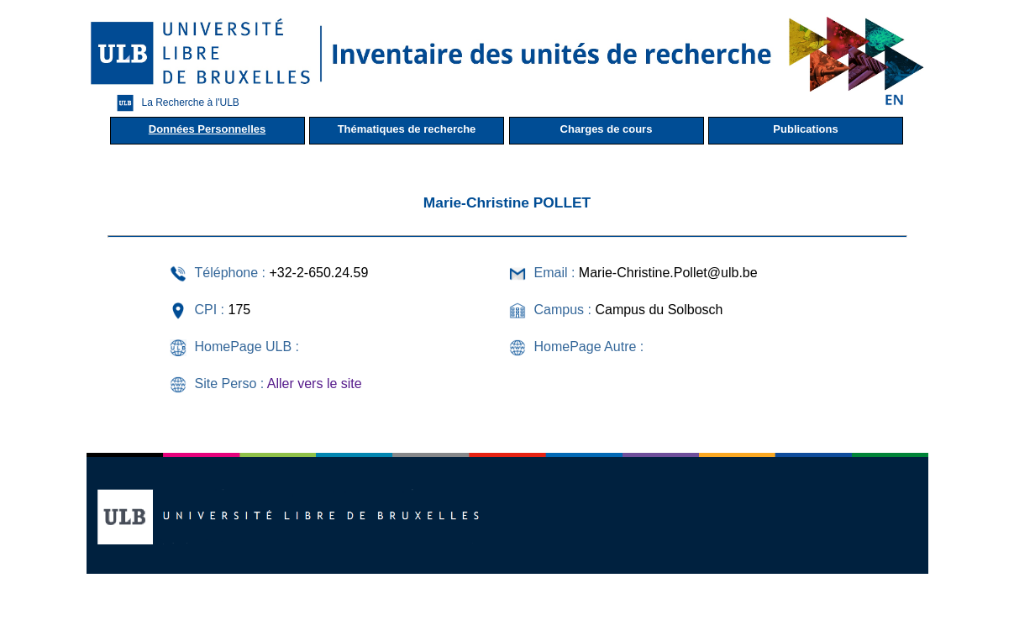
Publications (805, 129)
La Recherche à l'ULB (173, 102)
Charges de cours (606, 129)
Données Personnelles (207, 129)
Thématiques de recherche (407, 129)
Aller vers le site (314, 383)
